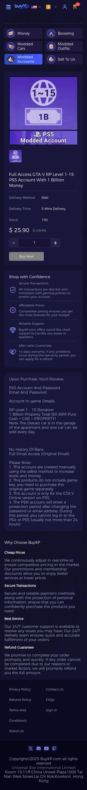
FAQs (50, 700)
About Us (16, 731)
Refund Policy (20, 700)
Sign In (51, 710)
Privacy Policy (20, 689)
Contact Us (54, 689)
